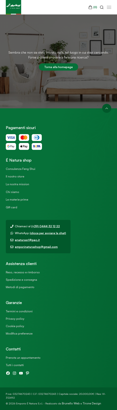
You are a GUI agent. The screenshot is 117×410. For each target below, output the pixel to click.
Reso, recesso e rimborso (23, 272)
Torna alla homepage (58, 67)
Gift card (11, 207)
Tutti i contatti (15, 365)
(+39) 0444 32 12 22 (45, 226)
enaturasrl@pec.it (27, 240)
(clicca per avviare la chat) (48, 233)
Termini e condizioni (19, 311)
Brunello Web (71, 403)
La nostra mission (17, 184)
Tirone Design (92, 403)
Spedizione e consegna (21, 279)
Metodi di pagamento (20, 287)
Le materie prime (17, 199)
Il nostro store (15, 176)
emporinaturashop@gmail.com (36, 247)
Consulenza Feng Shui (20, 169)
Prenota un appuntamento (23, 357)
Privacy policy (15, 318)
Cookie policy (15, 326)
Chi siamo (12, 192)
